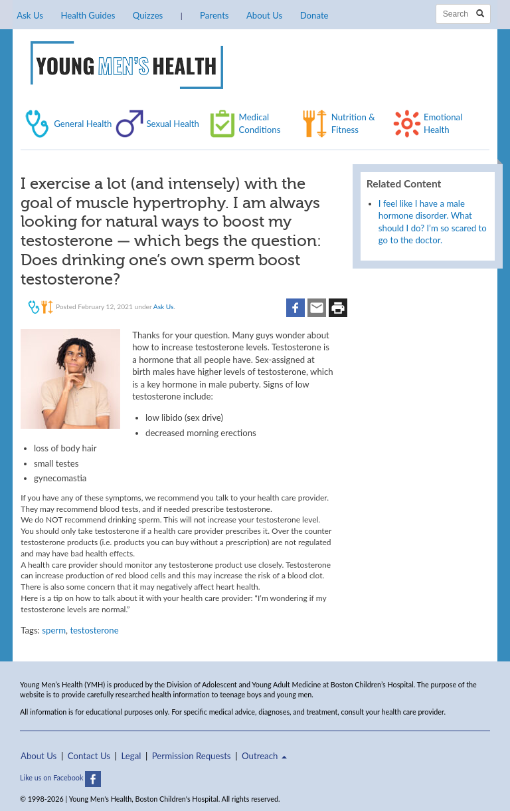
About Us (264, 15)
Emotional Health (443, 123)
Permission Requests (191, 756)
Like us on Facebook (60, 777)
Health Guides (87, 15)
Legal (131, 756)
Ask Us (30, 15)
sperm (54, 630)
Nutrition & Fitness (353, 123)
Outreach (264, 756)
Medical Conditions (260, 123)
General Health (83, 123)
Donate (314, 15)
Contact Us (89, 756)
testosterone (94, 630)
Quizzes (148, 15)
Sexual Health (172, 123)
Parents (214, 15)
